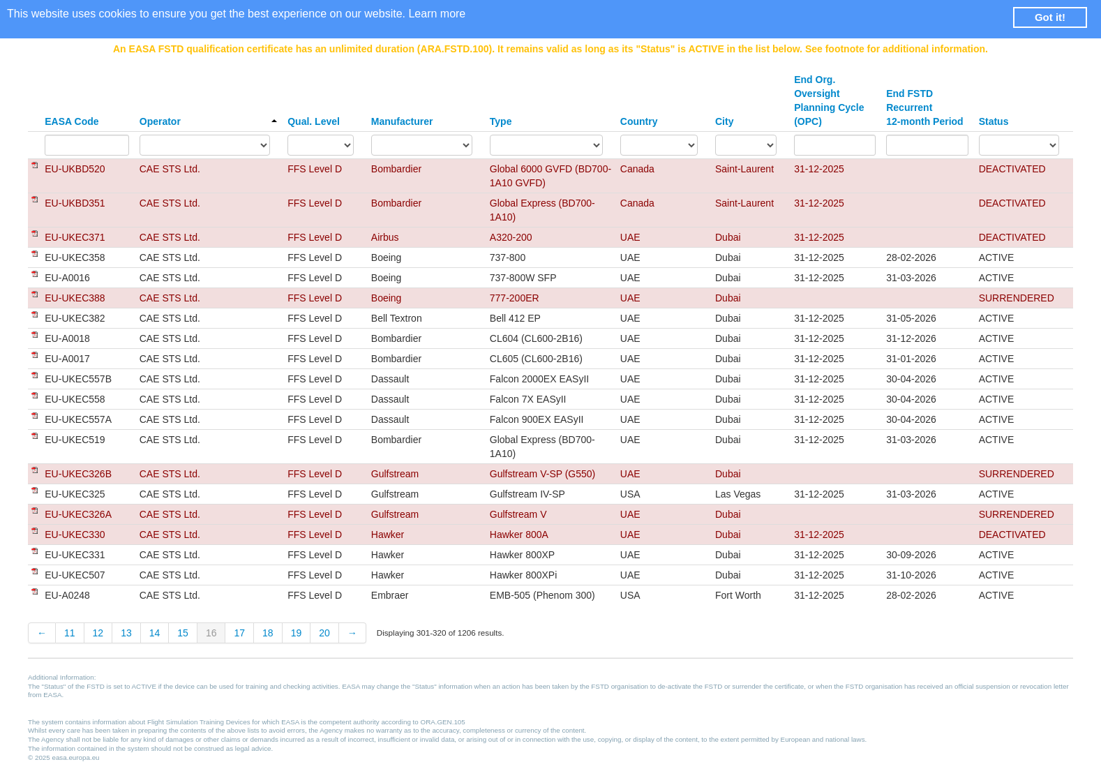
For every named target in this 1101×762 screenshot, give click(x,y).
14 (154, 632)
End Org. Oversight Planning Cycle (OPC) (829, 100)
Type (501, 121)
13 (126, 632)
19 (296, 632)
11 (69, 632)
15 (182, 632)
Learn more (436, 14)
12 (98, 632)
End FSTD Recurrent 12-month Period (924, 107)
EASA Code (71, 121)
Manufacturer (402, 121)
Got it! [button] (1050, 17)
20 (324, 632)
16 (211, 632)
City (724, 121)
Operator (208, 121)
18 (268, 632)
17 (239, 632)
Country (639, 121)
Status (994, 121)
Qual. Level (313, 121)
